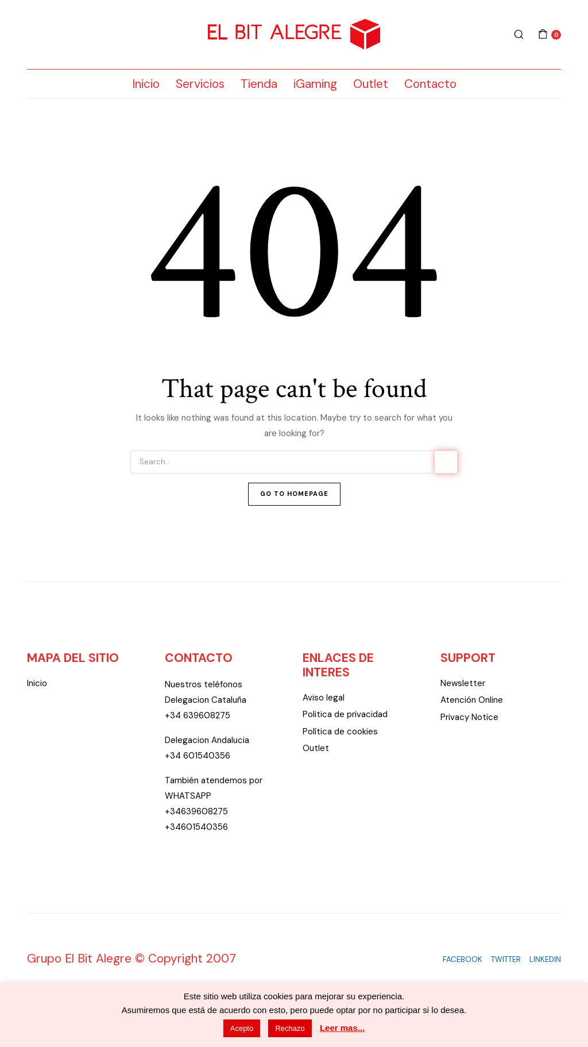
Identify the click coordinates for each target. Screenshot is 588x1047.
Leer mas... (342, 1028)
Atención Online (471, 700)
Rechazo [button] (289, 1028)
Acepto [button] (241, 1028)
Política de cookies (340, 731)
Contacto (430, 84)
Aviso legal (324, 697)
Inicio (146, 84)
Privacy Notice (469, 717)
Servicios (200, 84)
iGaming (315, 84)
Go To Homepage (294, 494)
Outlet (370, 84)
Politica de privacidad (345, 714)
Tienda (259, 84)
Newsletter (462, 683)
